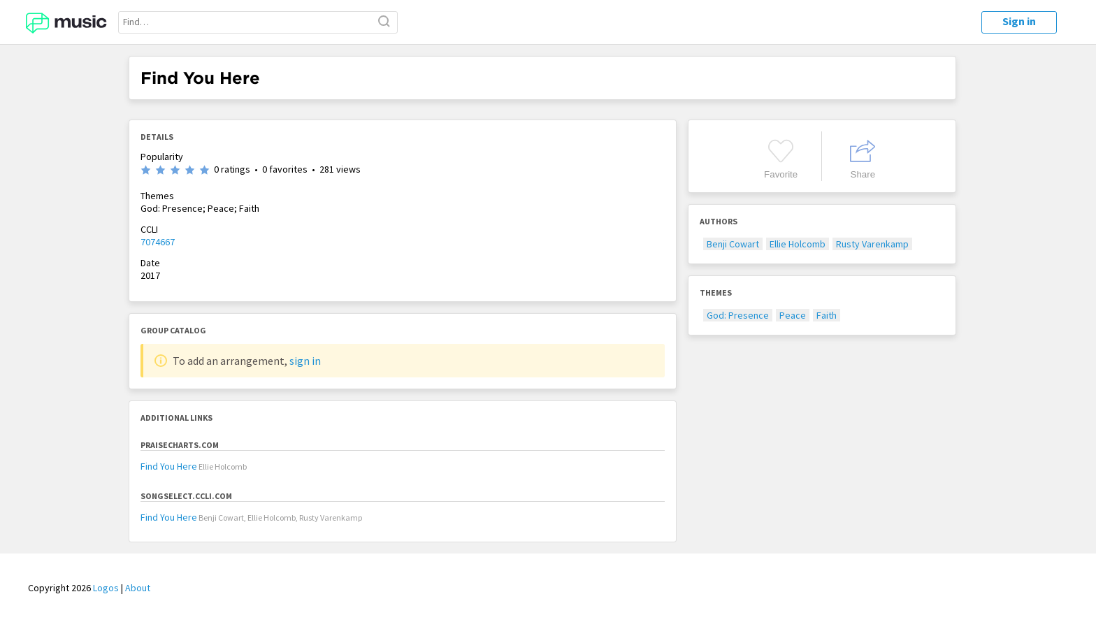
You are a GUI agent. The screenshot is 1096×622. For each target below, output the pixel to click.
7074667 (157, 242)
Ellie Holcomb (797, 244)
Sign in (1019, 21)
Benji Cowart (733, 244)
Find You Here (168, 466)
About (137, 587)
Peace (792, 315)
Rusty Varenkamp (872, 244)
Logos (106, 587)
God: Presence (738, 315)
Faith (826, 315)
